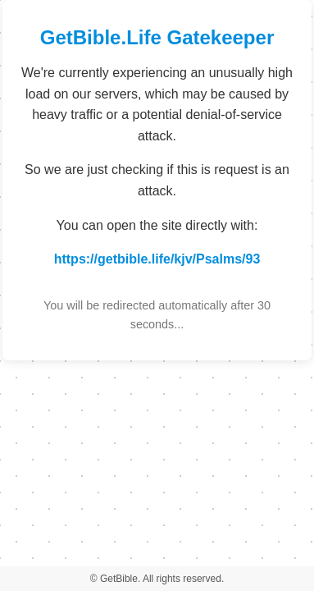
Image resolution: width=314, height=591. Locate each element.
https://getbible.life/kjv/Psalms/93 (157, 259)
